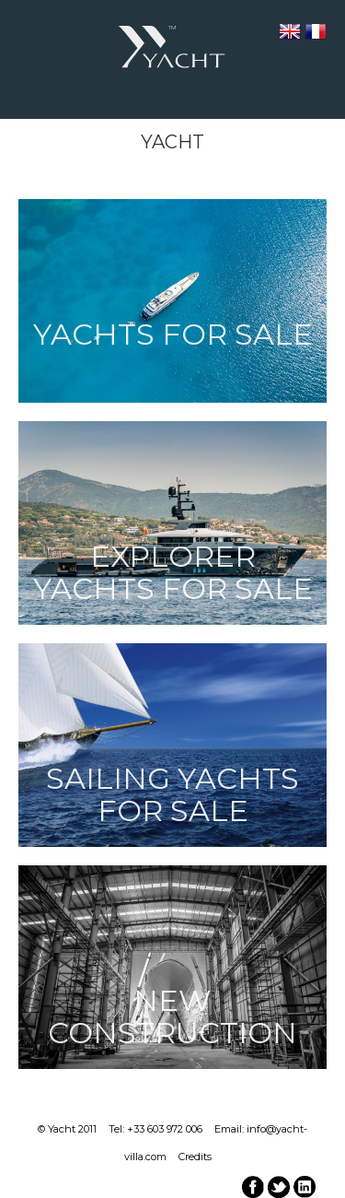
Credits (195, 1156)
